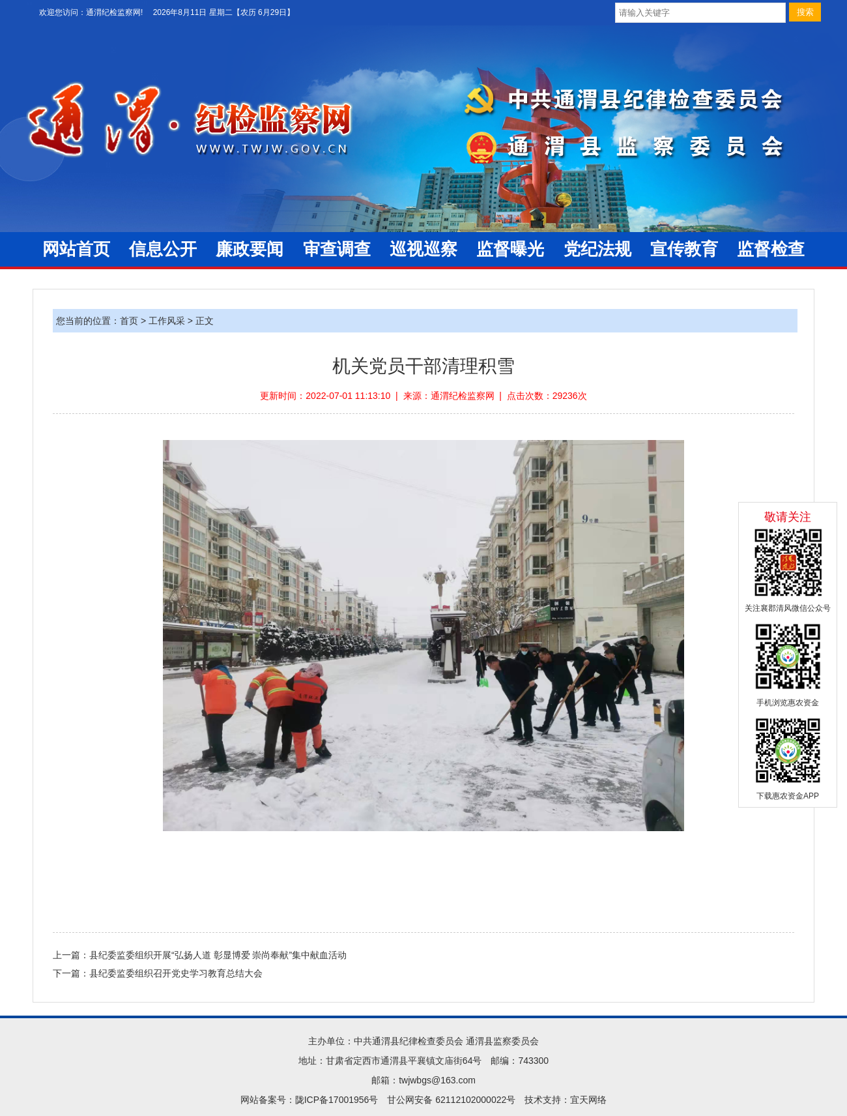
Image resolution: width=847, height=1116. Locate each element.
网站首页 (76, 249)
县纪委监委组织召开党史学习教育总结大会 (176, 973)
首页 (129, 321)
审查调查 (337, 249)
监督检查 (771, 249)
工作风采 (167, 321)
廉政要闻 (249, 249)
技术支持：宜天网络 (565, 1099)
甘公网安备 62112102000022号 (451, 1099)
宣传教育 (684, 249)
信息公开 (163, 249)
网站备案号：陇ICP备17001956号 (309, 1099)
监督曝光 (510, 249)
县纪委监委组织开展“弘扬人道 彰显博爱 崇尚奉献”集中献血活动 (218, 955)
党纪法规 (597, 249)
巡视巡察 (423, 249)
